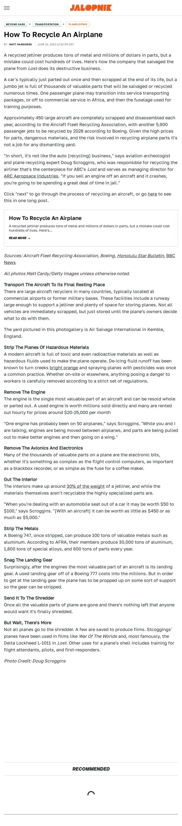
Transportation (47, 24)
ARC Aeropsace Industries (31, 176)
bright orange (64, 367)
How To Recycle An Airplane (45, 218)
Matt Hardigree (20, 44)
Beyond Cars (15, 24)
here (152, 193)
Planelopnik (78, 24)
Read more (18, 238)
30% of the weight (86, 486)
